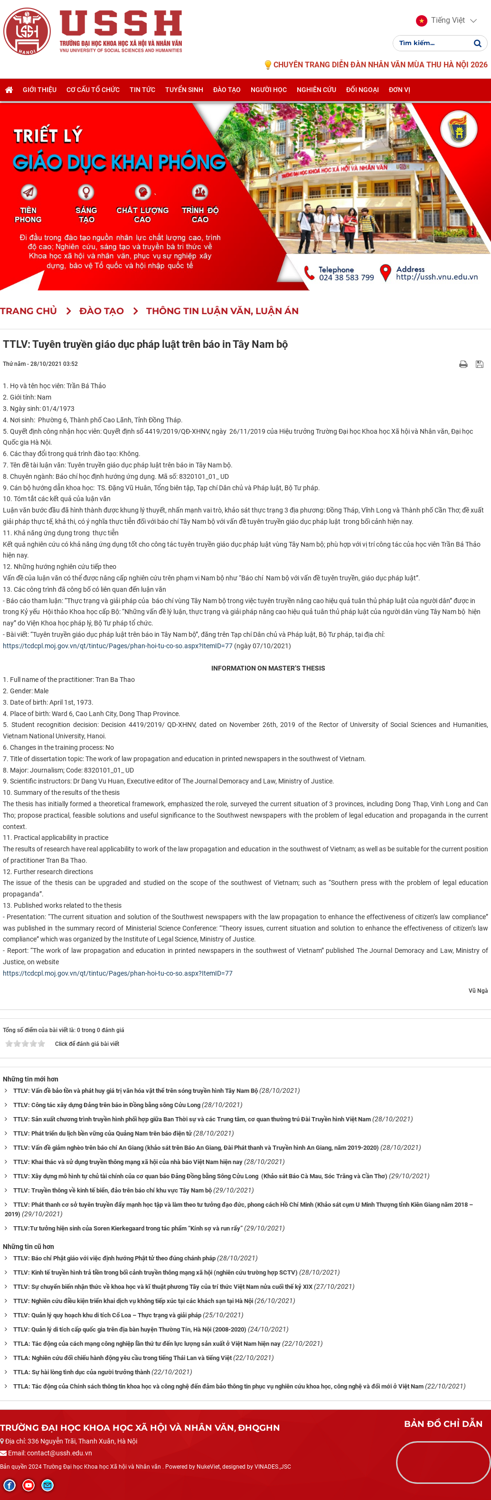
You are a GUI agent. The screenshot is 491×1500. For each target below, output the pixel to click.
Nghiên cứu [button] (316, 93)
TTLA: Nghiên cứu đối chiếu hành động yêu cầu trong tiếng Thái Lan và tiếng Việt (122, 1357)
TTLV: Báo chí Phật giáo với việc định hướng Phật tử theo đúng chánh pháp (114, 1258)
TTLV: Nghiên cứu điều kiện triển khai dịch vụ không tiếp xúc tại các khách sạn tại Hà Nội (133, 1300)
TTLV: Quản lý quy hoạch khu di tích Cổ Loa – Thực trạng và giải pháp (107, 1315)
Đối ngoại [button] (362, 93)
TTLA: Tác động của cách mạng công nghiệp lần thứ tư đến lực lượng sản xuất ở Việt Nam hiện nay (147, 1343)
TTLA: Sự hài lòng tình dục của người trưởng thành (81, 1372)
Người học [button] (269, 93)
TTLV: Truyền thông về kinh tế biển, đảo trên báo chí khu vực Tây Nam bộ (112, 1190)
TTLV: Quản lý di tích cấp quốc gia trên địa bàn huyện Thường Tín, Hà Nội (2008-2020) (129, 1329)
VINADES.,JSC (273, 1466)
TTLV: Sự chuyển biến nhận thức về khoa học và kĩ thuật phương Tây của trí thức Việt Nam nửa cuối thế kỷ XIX (162, 1286)
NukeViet (208, 1466)
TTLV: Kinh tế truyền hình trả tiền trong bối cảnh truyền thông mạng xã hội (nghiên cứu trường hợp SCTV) (155, 1272)
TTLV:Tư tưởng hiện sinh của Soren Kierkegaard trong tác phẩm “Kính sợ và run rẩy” (128, 1228)
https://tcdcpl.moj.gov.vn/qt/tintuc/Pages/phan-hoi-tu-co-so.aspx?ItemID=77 (118, 646)
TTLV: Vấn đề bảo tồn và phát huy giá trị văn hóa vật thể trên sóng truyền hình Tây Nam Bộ (135, 1090)
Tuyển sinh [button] (184, 93)
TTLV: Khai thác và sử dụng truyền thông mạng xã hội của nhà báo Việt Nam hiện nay (128, 1161)
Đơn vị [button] (399, 93)
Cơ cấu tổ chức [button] (93, 93)
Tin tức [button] (142, 93)
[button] (439, 22)
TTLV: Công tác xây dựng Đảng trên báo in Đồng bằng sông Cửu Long (106, 1105)
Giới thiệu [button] (40, 93)
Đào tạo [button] (227, 93)
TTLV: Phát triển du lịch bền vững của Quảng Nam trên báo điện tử (102, 1133)
